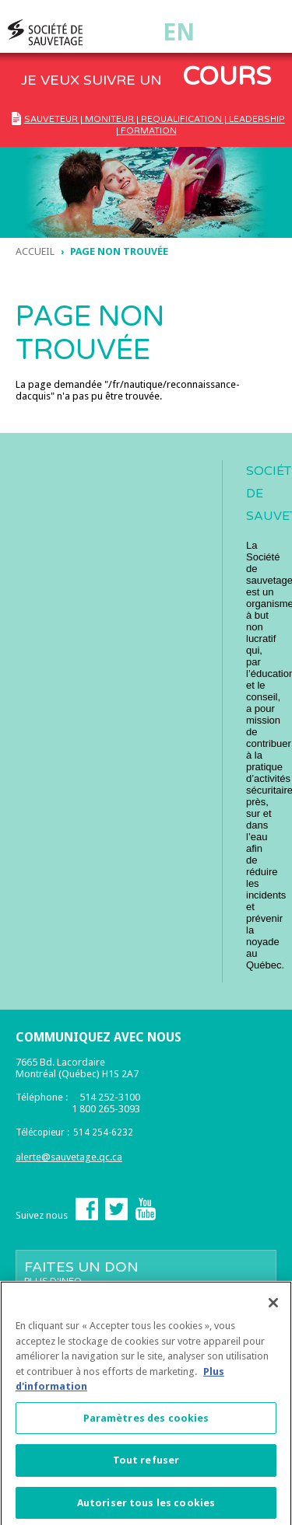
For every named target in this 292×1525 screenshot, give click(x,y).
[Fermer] (273, 1306)
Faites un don (146, 1272)
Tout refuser (146, 1464)
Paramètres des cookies (146, 1422)
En (179, 32)
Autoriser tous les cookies (146, 1507)
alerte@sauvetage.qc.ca (69, 1157)
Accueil (35, 251)
